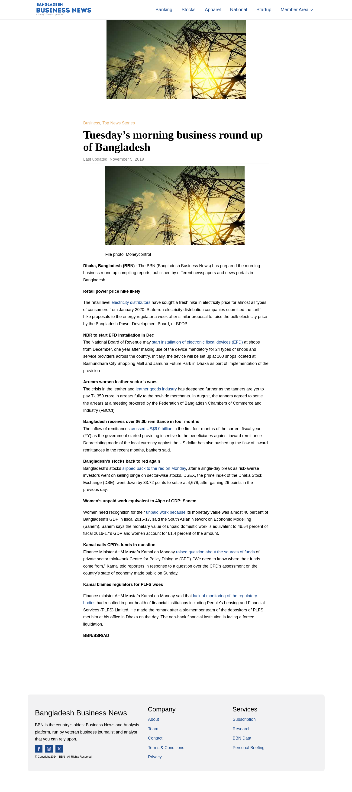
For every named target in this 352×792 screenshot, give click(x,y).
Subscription (244, 719)
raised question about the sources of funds (215, 552)
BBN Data (242, 738)
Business (91, 123)
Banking (163, 9)
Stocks (189, 9)
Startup (263, 9)
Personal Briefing (249, 747)
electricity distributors (131, 302)
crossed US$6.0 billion (151, 428)
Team (153, 729)
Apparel (213, 9)
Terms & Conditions (166, 747)
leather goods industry (156, 389)
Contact (155, 738)
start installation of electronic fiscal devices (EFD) (197, 342)
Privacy (155, 757)
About (153, 719)
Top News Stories (118, 123)
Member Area (294, 9)
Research (242, 729)
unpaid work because (165, 512)
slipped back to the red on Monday (154, 468)
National (238, 9)
